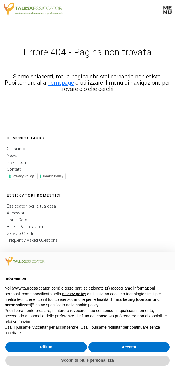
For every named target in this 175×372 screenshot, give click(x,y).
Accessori (16, 213)
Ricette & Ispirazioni (25, 227)
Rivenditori (16, 163)
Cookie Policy (53, 176)
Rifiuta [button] (46, 347)
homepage (61, 83)
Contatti (14, 169)
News (12, 156)
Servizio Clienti (20, 234)
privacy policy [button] (74, 294)
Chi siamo (16, 149)
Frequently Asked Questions (32, 240)
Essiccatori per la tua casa (31, 206)
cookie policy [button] (87, 305)
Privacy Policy (23, 176)
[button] (167, 10)
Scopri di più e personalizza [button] (87, 360)
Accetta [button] (129, 347)
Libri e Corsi (17, 220)
